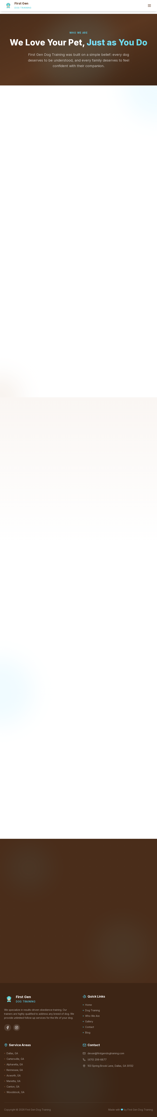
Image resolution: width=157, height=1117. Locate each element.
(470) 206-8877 (95, 1059)
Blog (86, 1032)
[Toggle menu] (149, 5)
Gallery (88, 1021)
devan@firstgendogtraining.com (103, 1053)
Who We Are (91, 1015)
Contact (88, 1026)
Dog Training (91, 1010)
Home (87, 1004)
